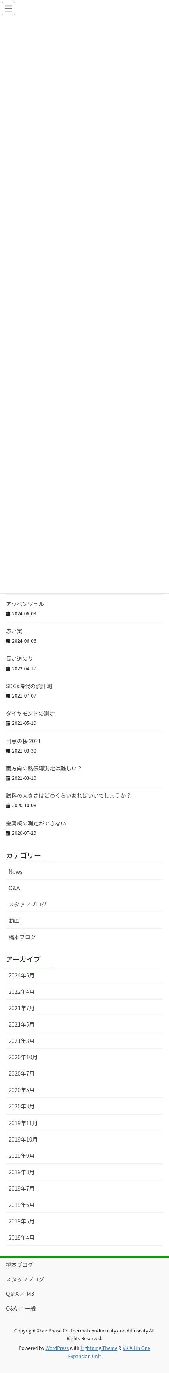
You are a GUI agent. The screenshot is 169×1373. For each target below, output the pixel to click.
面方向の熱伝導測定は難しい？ (44, 768)
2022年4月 (22, 991)
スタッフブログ (28, 904)
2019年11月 (23, 1123)
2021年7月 (22, 1008)
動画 (14, 920)
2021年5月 (22, 1024)
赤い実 (14, 631)
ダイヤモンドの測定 (30, 713)
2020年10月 (23, 1057)
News (16, 871)
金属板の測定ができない (36, 823)
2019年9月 (22, 1155)
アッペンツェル (25, 604)
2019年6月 (22, 1205)
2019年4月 (22, 1237)
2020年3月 (22, 1106)
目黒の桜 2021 (23, 741)
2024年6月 (22, 975)
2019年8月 (22, 1172)
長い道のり (19, 658)
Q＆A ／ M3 (20, 1293)
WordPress (57, 1348)
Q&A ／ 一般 (21, 1308)
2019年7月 (22, 1188)
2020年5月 (22, 1090)
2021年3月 (22, 1040)
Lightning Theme (98, 1348)
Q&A (14, 888)
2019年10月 (23, 1139)
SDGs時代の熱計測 (29, 686)
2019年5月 (22, 1221)
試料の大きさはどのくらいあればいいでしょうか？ (69, 795)
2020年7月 (22, 1073)
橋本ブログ (22, 937)
